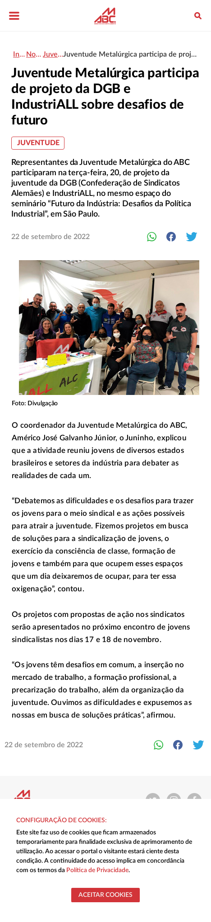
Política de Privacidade (97, 870)
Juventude (38, 142)
